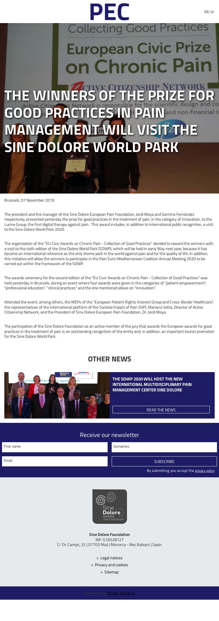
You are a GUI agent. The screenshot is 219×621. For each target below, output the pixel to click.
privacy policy (204, 471)
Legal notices (112, 559)
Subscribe (164, 462)
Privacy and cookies (111, 565)
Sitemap (112, 573)
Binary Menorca (121, 594)
